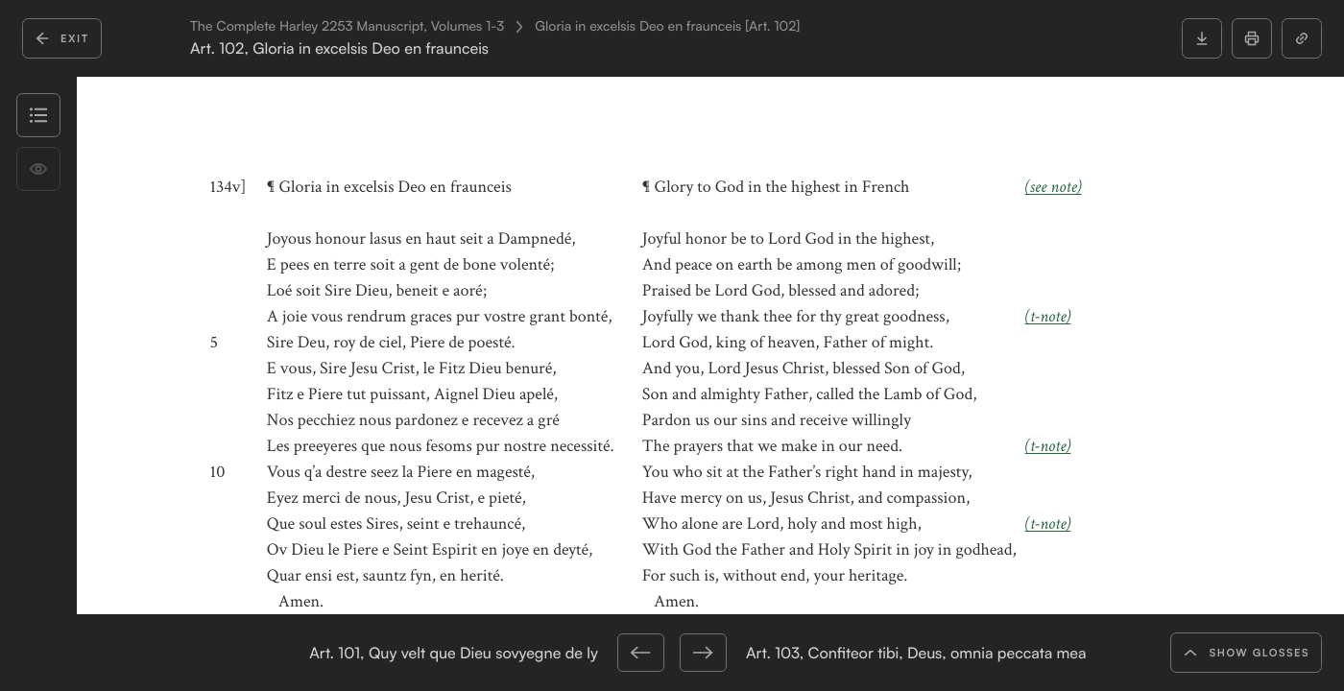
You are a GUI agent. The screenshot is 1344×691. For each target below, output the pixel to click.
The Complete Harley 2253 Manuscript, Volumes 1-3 (347, 27)
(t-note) (1048, 317)
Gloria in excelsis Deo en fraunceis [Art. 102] (667, 27)
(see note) (1053, 188)
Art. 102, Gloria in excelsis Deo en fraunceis (339, 48)
